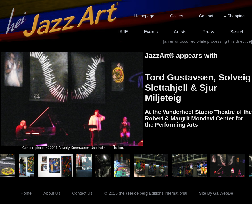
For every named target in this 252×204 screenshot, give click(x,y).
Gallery (176, 16)
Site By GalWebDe (216, 193)
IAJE (123, 31)
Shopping (236, 16)
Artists (180, 31)
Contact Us (82, 193)
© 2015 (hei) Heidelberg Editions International (145, 193)
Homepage (144, 16)
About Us (51, 193)
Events (151, 31)
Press (208, 31)
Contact (206, 16)
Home (26, 193)
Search (237, 31)
